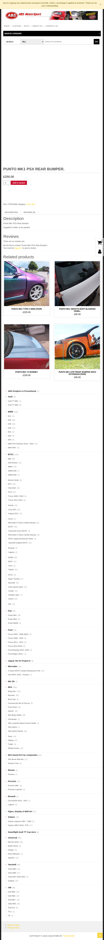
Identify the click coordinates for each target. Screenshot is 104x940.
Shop (6, 26)
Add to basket (19, 183)
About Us (37, 26)
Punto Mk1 (30, 204)
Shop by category (13, 33)
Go (96, 42)
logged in (18, 248)
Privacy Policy (13, 928)
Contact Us (52, 26)
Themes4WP (69, 936)
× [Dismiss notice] (100, 4)
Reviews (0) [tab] (29, 212)
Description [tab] (11, 212)
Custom (17, 26)
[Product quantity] (6, 183)
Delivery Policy (13, 925)
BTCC (26, 26)
